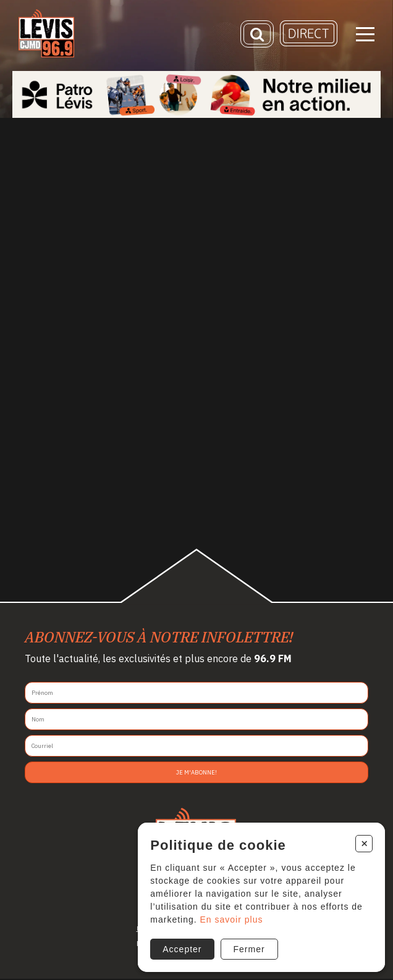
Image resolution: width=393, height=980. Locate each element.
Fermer (249, 949)
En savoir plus (231, 919)
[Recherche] (257, 33)
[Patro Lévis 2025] (196, 94)
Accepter (182, 949)
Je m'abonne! (196, 772)
